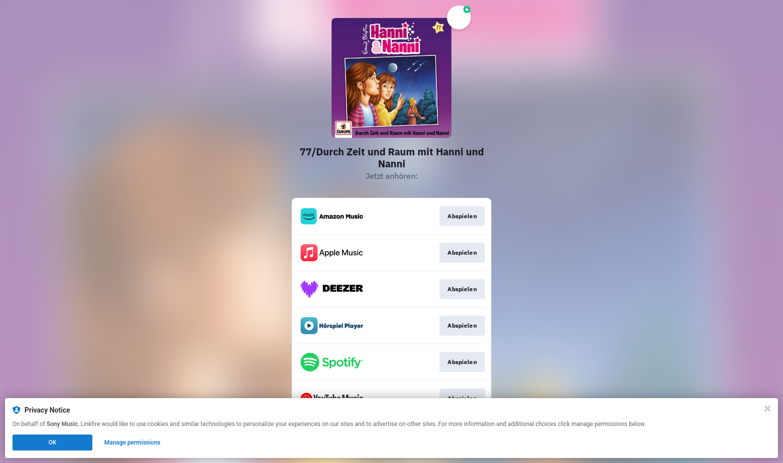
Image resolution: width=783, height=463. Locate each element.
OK (52, 442)
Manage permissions (132, 442)
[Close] (768, 409)
